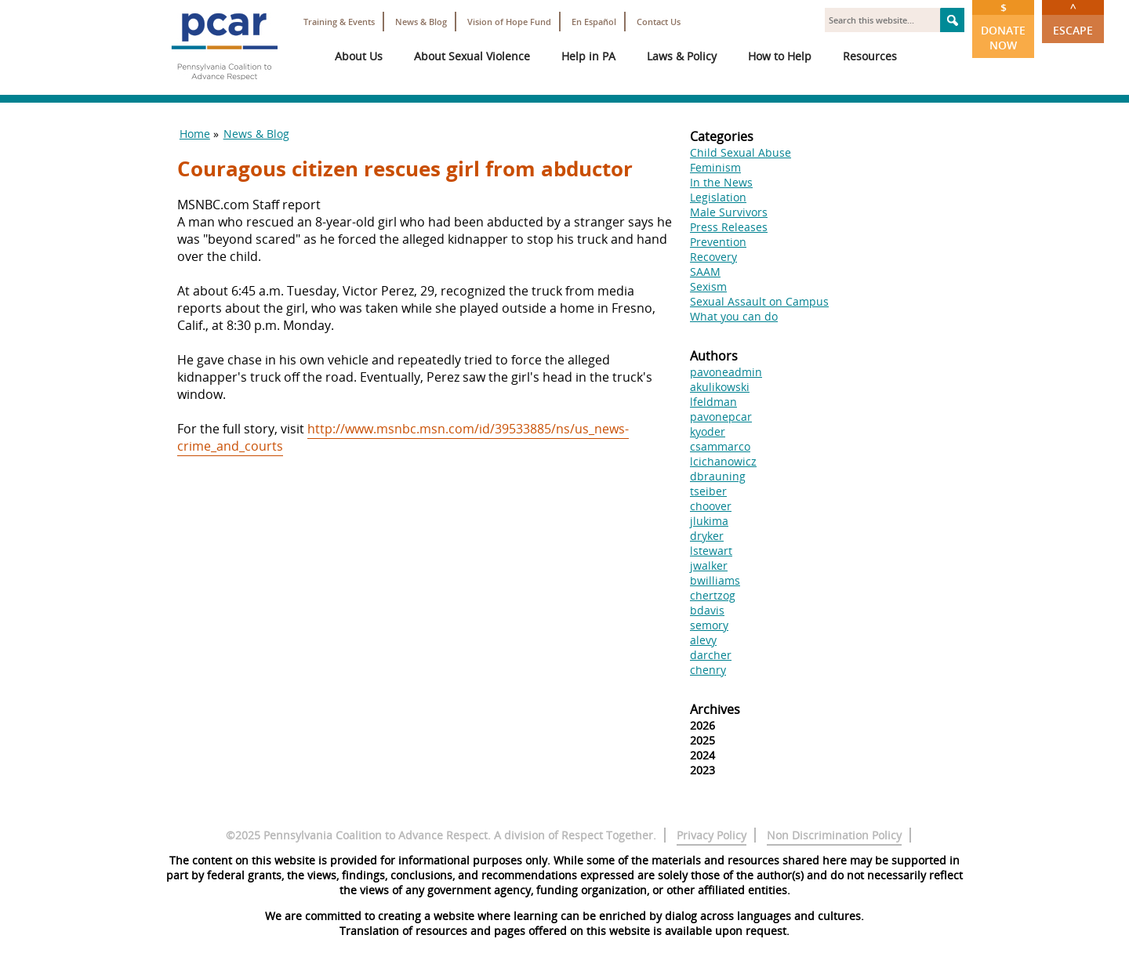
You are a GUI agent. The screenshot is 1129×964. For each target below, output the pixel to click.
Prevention (718, 241)
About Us (359, 56)
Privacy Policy (711, 835)
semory (709, 625)
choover (710, 505)
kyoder (707, 431)
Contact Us (659, 21)
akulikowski (720, 386)
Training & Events (339, 21)
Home (195, 133)
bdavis (707, 610)
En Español (594, 21)
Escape (1073, 19)
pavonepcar (721, 416)
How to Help (779, 56)
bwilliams (715, 580)
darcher (710, 654)
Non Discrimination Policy (834, 835)
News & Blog (421, 21)
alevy (703, 639)
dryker (707, 535)
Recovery (713, 256)
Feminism (715, 167)
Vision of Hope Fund (509, 21)
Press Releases (729, 226)
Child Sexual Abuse (740, 152)
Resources (870, 56)
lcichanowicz (723, 461)
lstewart (711, 550)
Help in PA (588, 56)
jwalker (709, 565)
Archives (715, 709)
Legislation (718, 197)
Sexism (708, 286)
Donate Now (1003, 26)
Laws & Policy (682, 56)
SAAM (705, 271)
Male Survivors (729, 212)
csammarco (720, 446)
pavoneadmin (726, 371)
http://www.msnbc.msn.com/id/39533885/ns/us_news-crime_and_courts (403, 437)
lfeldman (713, 401)
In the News (721, 182)
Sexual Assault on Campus (759, 301)
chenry (708, 669)
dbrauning (718, 476)
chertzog (712, 595)
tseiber (708, 491)
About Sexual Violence (472, 56)
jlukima (709, 520)
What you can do (734, 316)
